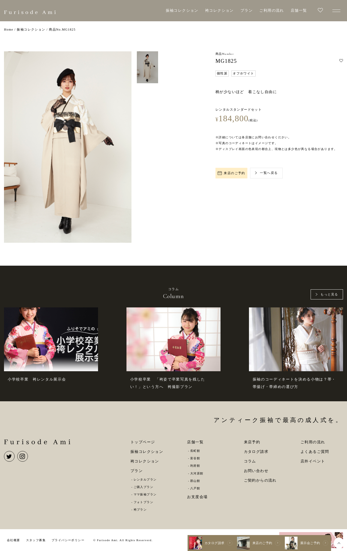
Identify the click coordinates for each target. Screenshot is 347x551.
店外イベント (313, 461)
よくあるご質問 (315, 452)
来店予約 (252, 442)
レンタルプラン (145, 479)
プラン (246, 10)
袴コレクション (219, 10)
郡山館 (195, 480)
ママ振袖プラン (145, 494)
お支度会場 (197, 497)
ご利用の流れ (271, 10)
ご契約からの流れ (260, 480)
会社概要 (13, 540)
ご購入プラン (143, 487)
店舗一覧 (299, 10)
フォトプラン (143, 502)
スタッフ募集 (36, 540)
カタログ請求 (256, 452)
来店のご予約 (231, 173)
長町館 (195, 450)
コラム (250, 461)
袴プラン (140, 509)
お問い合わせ (256, 471)
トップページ (142, 442)
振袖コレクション (182, 10)
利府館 (195, 465)
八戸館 (195, 488)
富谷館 (195, 458)
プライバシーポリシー (68, 540)
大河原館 (197, 473)
